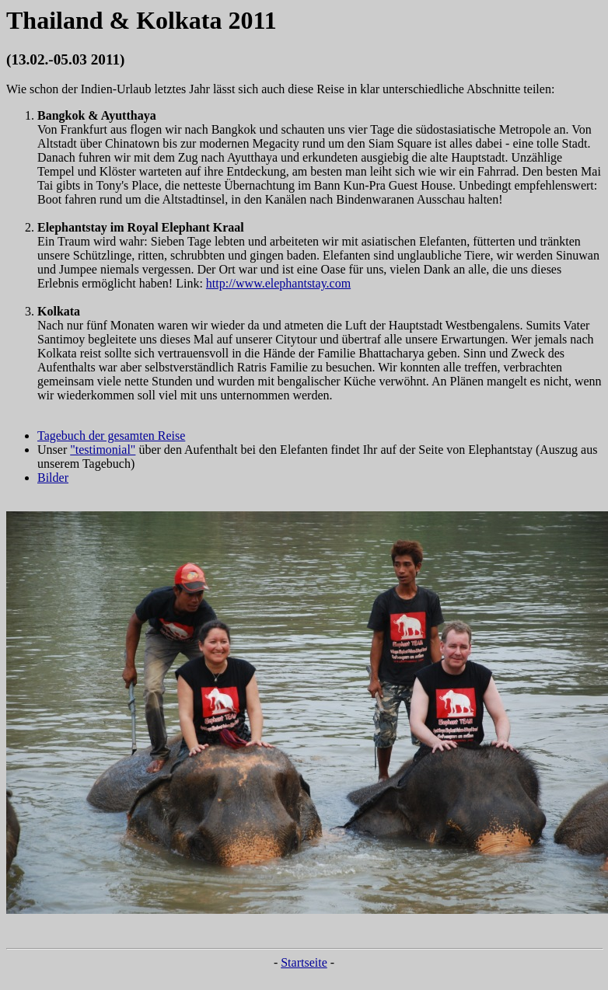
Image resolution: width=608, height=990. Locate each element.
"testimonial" (102, 449)
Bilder (52, 477)
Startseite (304, 962)
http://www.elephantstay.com (278, 283)
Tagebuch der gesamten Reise (111, 435)
